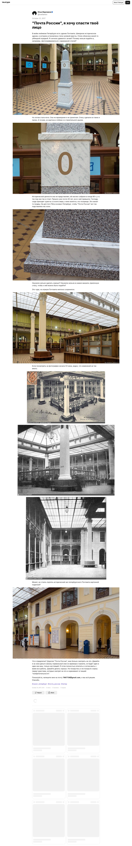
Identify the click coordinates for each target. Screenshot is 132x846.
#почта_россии (54, 684)
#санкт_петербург (39, 684)
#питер (64, 684)
